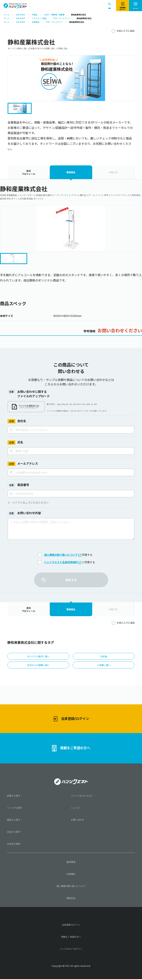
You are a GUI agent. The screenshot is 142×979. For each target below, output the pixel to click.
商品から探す (13, 819)
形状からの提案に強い (38, 665)
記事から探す (13, 795)
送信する (71, 580)
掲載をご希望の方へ (71, 748)
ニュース (75, 807)
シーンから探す (14, 807)
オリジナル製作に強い (38, 656)
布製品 (34, 15)
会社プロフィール (28, 172)
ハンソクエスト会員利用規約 (62, 562)
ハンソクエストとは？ (82, 795)
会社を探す (20, 15)
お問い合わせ (77, 819)
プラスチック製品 (39, 18)
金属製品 (35, 22)
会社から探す (13, 831)
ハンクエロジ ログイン (71, 949)
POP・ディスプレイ (61, 18)
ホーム (6, 15)
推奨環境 (70, 862)
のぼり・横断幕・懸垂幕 (54, 15)
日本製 (103, 656)
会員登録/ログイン (71, 718)
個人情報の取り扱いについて (62, 554)
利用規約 (70, 874)
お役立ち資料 (13, 844)
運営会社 (70, 898)
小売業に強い (103, 665)
